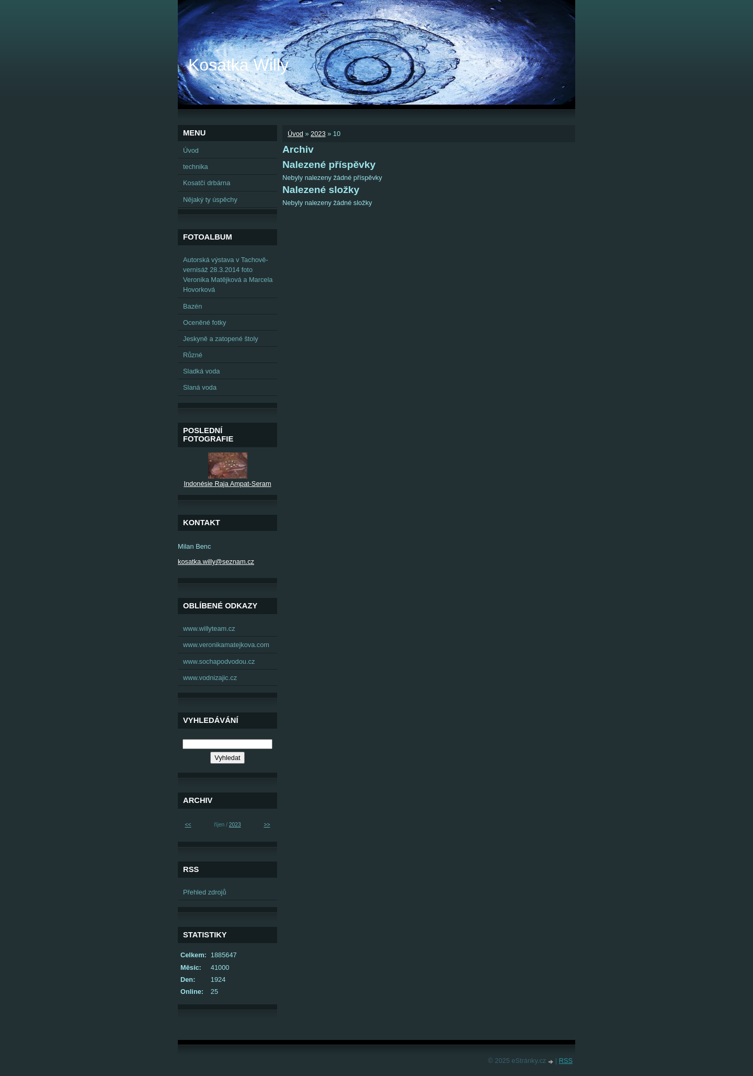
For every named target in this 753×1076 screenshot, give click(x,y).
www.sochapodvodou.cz (219, 661)
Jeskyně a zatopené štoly (220, 339)
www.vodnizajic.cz (210, 678)
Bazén (192, 306)
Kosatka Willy (238, 64)
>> (267, 825)
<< (188, 825)
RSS (566, 1060)
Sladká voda (201, 371)
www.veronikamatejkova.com (226, 645)
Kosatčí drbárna (206, 183)
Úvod (295, 134)
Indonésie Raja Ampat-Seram (227, 484)
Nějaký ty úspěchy (210, 199)
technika (195, 167)
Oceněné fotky (204, 322)
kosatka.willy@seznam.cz (216, 561)
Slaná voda (199, 387)
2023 (318, 134)
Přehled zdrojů (204, 892)
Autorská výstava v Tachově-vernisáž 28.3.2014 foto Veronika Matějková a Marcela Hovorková (227, 275)
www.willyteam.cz (209, 628)
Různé (192, 355)
